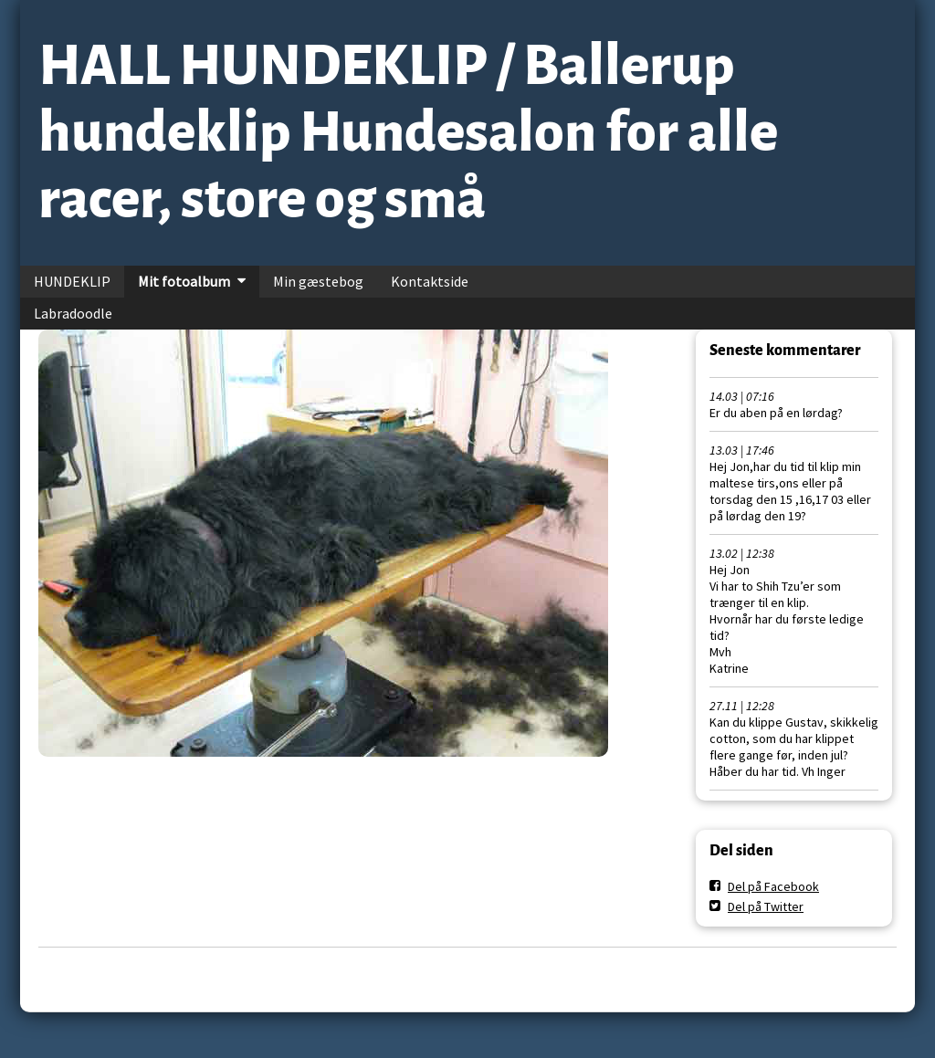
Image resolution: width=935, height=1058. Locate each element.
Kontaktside (429, 281)
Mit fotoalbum (184, 281)
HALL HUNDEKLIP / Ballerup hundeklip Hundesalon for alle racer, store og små (408, 132)
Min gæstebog (318, 281)
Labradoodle (73, 313)
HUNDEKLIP (72, 281)
